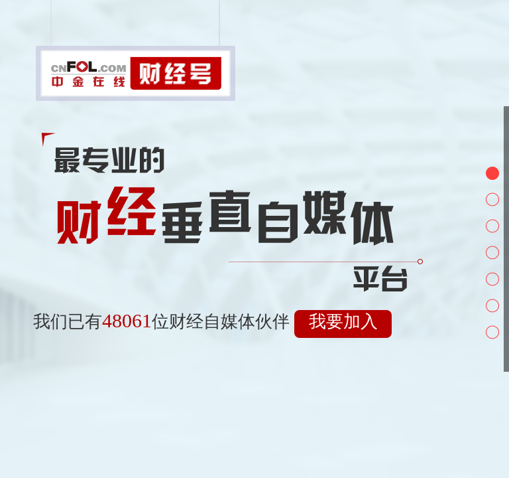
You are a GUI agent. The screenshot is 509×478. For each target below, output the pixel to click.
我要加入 (343, 321)
